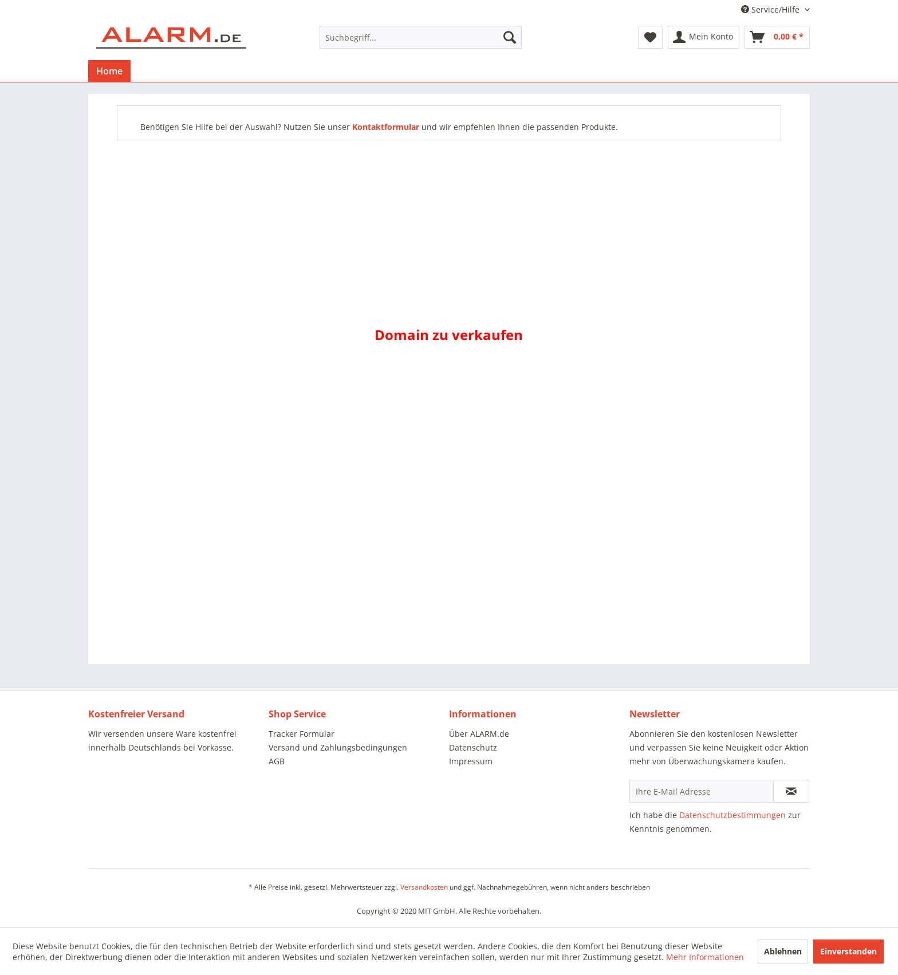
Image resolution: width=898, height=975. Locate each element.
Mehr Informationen (705, 957)
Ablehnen (783, 951)
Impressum (471, 761)
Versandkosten (424, 887)
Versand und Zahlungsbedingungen (338, 747)
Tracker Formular (301, 733)
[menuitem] (421, 37)
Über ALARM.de (479, 733)
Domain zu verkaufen (449, 334)
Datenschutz (473, 747)
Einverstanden (848, 951)
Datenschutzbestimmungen (732, 815)
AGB (277, 761)
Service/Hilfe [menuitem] (771, 9)
